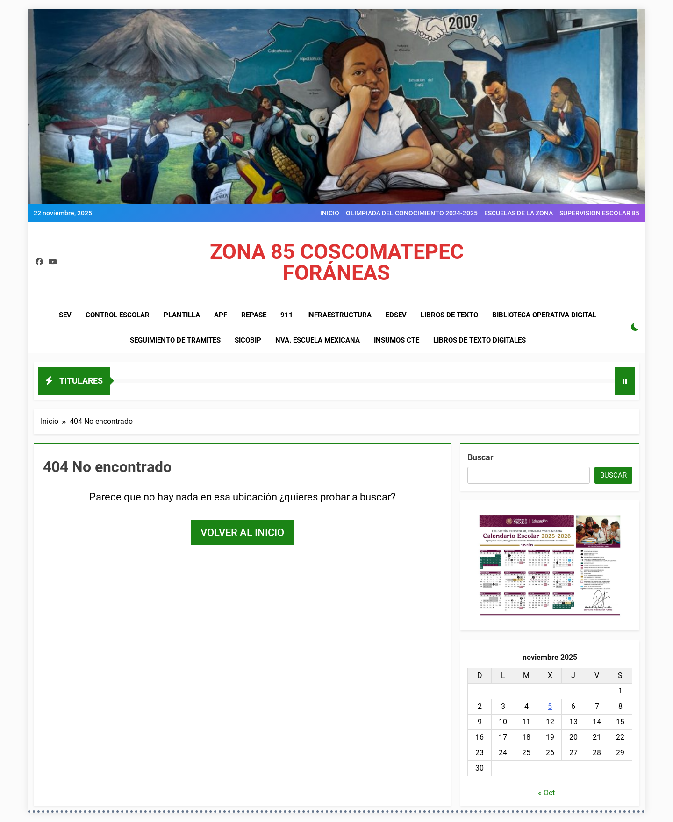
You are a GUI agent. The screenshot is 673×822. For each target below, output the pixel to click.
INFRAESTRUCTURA (339, 315)
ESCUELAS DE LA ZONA (518, 213)
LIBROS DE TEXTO (449, 315)
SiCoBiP (248, 340)
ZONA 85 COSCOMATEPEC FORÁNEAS (337, 262)
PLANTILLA (182, 315)
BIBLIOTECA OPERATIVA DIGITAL (544, 315)
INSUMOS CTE (396, 340)
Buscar (480, 457)
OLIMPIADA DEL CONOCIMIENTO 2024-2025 (412, 213)
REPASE (253, 315)
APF (220, 315)
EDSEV (396, 315)
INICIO (329, 213)
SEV (65, 315)
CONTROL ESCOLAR (118, 315)
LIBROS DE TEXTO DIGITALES (479, 340)
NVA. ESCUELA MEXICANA (317, 340)
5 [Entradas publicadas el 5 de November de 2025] (550, 706)
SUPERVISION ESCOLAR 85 (599, 213)
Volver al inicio (242, 532)
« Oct (546, 792)
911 (286, 315)
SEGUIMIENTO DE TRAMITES (175, 340)
